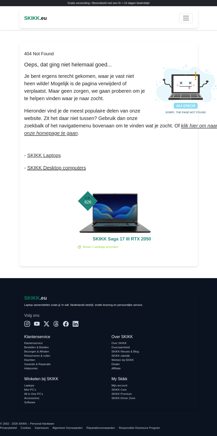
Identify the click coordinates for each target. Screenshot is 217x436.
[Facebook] (66, 324)
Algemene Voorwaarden (68, 427)
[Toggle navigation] (186, 18)
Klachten (29, 359)
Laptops (29, 385)
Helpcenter (31, 368)
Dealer (116, 364)
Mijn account (119, 385)
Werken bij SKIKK (123, 359)
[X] (46, 324)
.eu (35, 18)
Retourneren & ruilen (37, 355)
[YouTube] (37, 324)
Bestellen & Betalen (36, 347)
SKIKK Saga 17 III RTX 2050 (122, 238)
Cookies (26, 427)
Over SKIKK (119, 343)
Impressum (42, 427)
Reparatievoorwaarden (101, 427)
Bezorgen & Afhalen (36, 351)
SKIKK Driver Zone (123, 398)
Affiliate (116, 368)
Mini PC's (30, 389)
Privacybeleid (8, 427)
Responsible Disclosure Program (139, 427)
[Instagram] (27, 324)
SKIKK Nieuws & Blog (125, 351)
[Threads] (56, 324)
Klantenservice (33, 343)
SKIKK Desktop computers (56, 168)
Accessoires (31, 398)
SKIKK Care (119, 389)
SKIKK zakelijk (121, 355)
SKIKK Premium (122, 393)
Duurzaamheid (121, 347)
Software (29, 402)
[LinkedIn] (75, 324)
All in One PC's (33, 393)
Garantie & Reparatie (37, 364)
